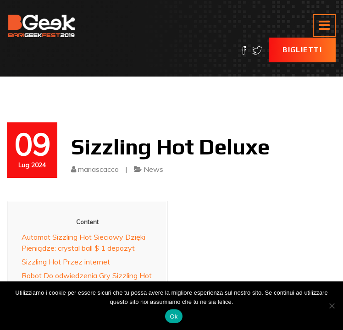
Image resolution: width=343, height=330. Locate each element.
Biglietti (302, 49)
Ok (173, 316)
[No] (331, 305)
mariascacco (98, 169)
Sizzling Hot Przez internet (66, 261)
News (153, 169)
